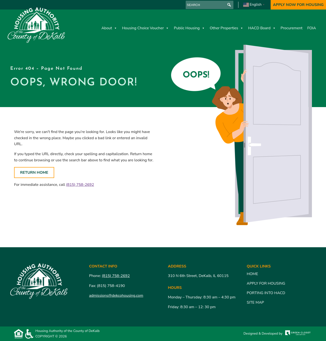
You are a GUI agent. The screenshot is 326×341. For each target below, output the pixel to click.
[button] (229, 5)
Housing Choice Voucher (145, 28)
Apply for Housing (266, 283)
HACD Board (262, 28)
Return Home (34, 172)
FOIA (311, 28)
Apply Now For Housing (298, 4)
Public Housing (189, 28)
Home (252, 274)
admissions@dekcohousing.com (116, 295)
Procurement (292, 28)
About (109, 28)
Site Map (255, 302)
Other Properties (226, 28)
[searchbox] (209, 5)
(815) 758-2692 (80, 184)
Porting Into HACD (266, 293)
